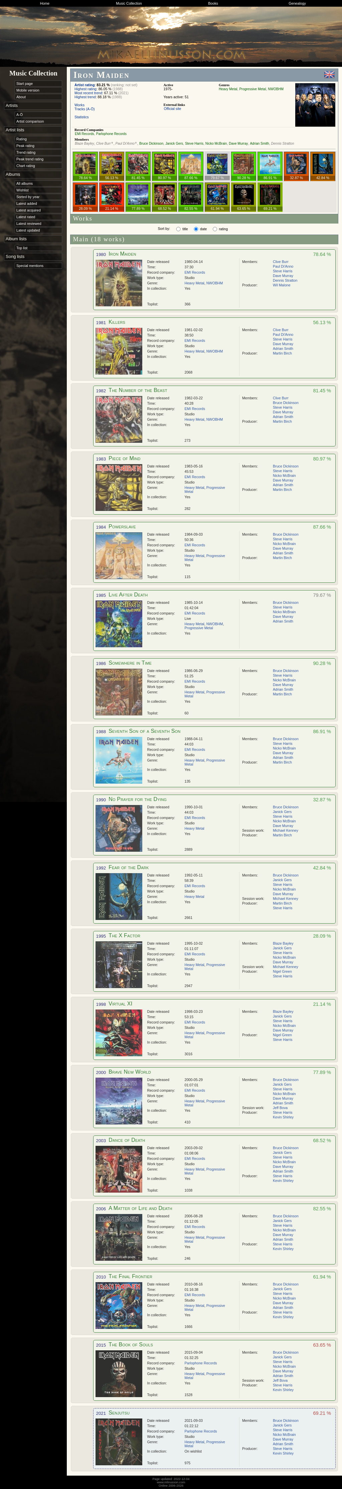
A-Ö (19, 115)
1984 (101, 527)
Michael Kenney (285, 830)
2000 (101, 1072)
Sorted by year (27, 197)
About (21, 97)
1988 (101, 731)
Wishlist (22, 190)
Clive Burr (103, 143)
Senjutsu (119, 1412)
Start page (24, 84)
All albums (24, 183)
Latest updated (28, 230)
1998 (101, 1004)
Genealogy (297, 3)
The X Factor (124, 935)
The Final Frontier (130, 1276)
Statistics (81, 117)
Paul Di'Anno (125, 143)
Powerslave (122, 526)
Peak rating (25, 146)
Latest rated (25, 217)
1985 (101, 595)
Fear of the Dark (129, 867)
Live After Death (128, 594)
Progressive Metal (252, 89)
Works (79, 105)
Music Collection (129, 3)
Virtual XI (120, 1003)
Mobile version (27, 90)
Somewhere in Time (130, 663)
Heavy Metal (228, 89)
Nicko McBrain (216, 143)
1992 (101, 867)
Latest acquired (28, 210)
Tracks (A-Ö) (84, 109)
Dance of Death (127, 1140)
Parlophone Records (111, 134)
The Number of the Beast (138, 390)
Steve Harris (194, 143)
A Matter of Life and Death (140, 1208)
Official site (172, 109)
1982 (101, 390)
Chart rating (25, 166)
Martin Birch (282, 353)
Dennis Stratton (282, 143)
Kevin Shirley (283, 1117)
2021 (101, 1413)
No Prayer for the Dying (138, 799)
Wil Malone (282, 285)
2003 (101, 1140)
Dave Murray (238, 143)
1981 (101, 322)
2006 (101, 1208)
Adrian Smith (259, 143)
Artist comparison (30, 121)
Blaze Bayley (84, 143)
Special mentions (29, 266)
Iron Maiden (122, 254)
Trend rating (25, 152)
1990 (101, 799)
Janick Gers (174, 143)
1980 (101, 254)
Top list (21, 248)
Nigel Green (282, 971)
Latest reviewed (28, 224)
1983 (101, 458)
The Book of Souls (131, 1344)
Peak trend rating (29, 159)
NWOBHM (276, 89)
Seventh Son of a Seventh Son (144, 731)
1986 (101, 663)
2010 (101, 1276)
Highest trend (85, 97)
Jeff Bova (280, 1108)
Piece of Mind (124, 458)
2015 (101, 1345)
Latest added (26, 203)
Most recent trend (88, 93)
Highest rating (85, 89)
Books (213, 3)
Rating (21, 139)
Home (44, 3)
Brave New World (130, 1072)
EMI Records (84, 134)
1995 (101, 936)
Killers (117, 322)
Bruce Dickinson (151, 143)
